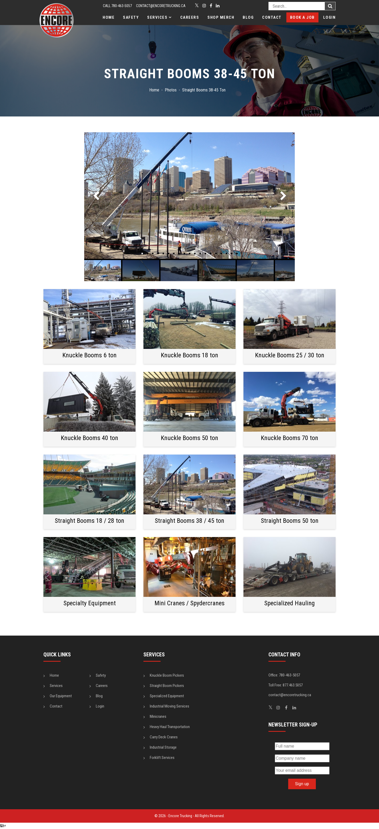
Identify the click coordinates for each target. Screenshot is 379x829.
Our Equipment (61, 696)
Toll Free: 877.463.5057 (285, 685)
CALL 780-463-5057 (117, 6)
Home (108, 17)
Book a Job (302, 17)
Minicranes (158, 716)
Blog (248, 17)
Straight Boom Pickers (167, 685)
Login (329, 17)
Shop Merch (220, 17)
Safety (131, 17)
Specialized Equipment (167, 696)
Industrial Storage (163, 747)
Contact (272, 17)
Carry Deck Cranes (164, 737)
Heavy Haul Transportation (170, 726)
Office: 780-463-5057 (284, 675)
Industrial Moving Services (169, 706)
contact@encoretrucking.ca (161, 6)
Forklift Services (162, 757)
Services (157, 17)
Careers (189, 17)
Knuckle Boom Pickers (167, 675)
